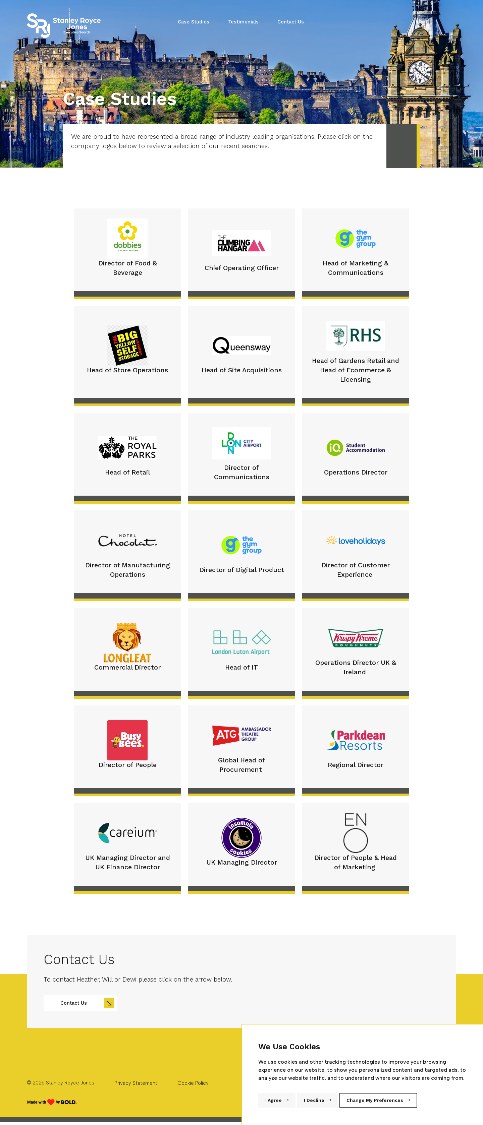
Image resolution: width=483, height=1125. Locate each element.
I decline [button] (314, 1100)
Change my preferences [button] (374, 1100)
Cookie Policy (193, 1083)
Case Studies (193, 22)
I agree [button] (273, 1100)
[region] (246, 980)
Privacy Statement (135, 1083)
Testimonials (243, 22)
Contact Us (290, 22)
